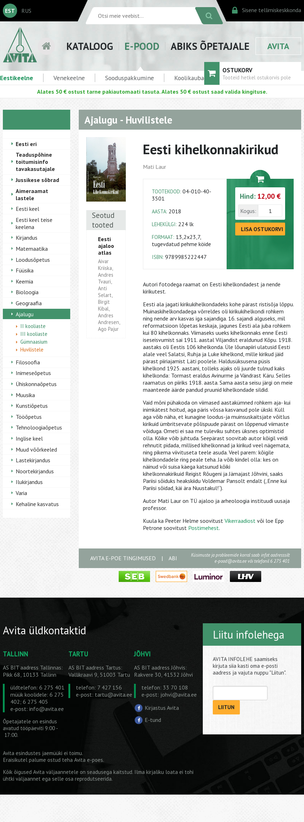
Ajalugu (25, 314)
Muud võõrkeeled (36, 449)
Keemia (24, 281)
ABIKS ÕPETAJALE (210, 46)
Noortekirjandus (35, 471)
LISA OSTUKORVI (262, 229)
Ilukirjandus (29, 481)
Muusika (25, 395)
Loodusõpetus (33, 259)
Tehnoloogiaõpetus (39, 427)
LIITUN (226, 707)
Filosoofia (28, 362)
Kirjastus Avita (162, 707)
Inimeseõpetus (33, 372)
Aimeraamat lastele (32, 194)
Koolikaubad (190, 78)
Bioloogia (27, 292)
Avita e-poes (88, 759)
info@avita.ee (46, 708)
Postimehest (203, 527)
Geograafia (29, 303)
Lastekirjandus (33, 460)
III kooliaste (33, 334)
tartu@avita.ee (113, 694)
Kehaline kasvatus (37, 504)
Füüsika (25, 270)
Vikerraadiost (240, 520)
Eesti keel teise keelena (34, 223)
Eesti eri (26, 143)
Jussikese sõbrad (37, 179)
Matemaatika (32, 248)
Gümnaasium (33, 341)
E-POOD (141, 46)
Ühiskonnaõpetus (36, 383)
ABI (173, 558)
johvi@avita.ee (178, 694)
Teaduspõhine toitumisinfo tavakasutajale (35, 161)
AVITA (278, 46)
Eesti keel (27, 208)
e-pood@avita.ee (231, 561)
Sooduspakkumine (129, 78)
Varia (21, 492)
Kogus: (248, 210)
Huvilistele (31, 349)
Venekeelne (69, 78)
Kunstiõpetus (32, 405)
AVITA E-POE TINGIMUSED (123, 558)
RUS (26, 10)
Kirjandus (26, 237)
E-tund (153, 719)
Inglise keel (29, 438)
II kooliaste (33, 326)
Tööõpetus (29, 416)
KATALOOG (89, 46)
